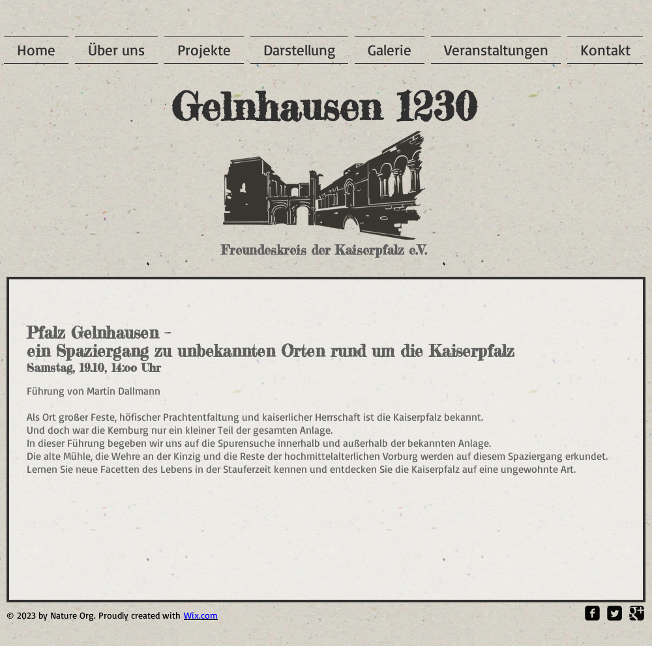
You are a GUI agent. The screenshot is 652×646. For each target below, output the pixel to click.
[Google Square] (636, 613)
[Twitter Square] (614, 613)
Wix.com (201, 615)
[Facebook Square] (592, 613)
